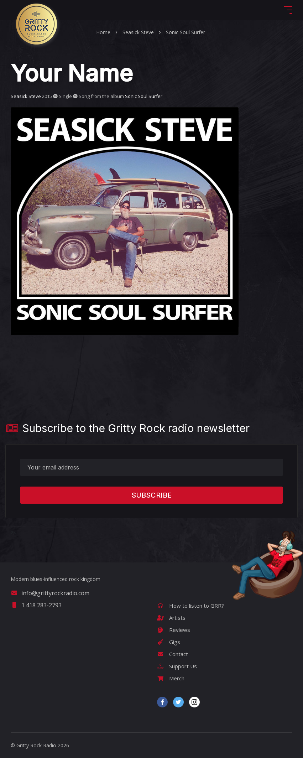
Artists (171, 617)
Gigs (168, 641)
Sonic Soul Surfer (185, 32)
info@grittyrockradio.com (50, 593)
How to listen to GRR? (190, 605)
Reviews (173, 629)
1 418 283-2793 (36, 605)
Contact (172, 654)
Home (103, 32)
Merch (170, 678)
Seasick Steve (138, 32)
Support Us (177, 666)
